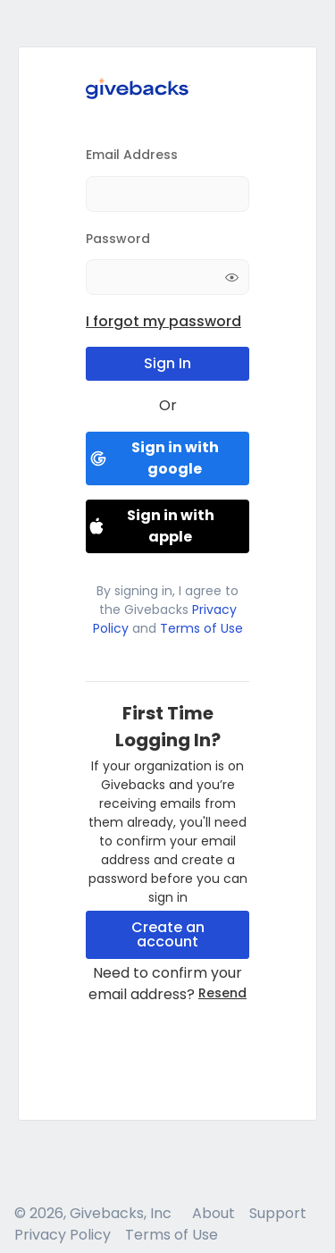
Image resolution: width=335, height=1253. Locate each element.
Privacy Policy (62, 1234)
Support (277, 1213)
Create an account (168, 934)
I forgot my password (163, 321)
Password (118, 239)
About (213, 1213)
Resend (222, 993)
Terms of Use (199, 628)
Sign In (167, 363)
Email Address (132, 155)
